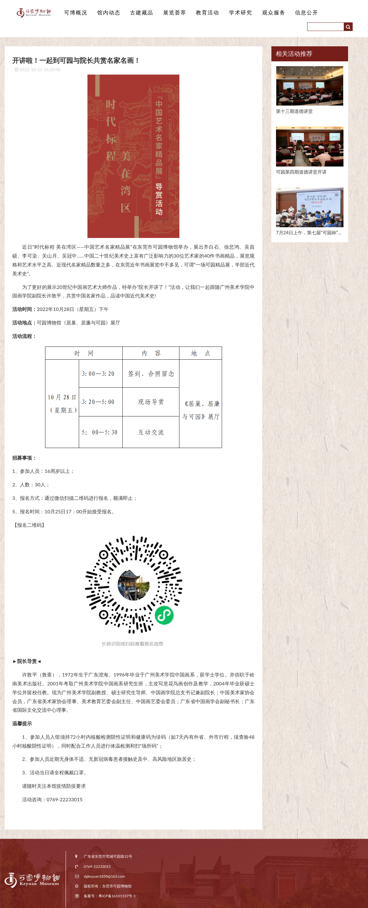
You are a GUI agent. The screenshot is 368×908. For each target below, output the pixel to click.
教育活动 (202, 13)
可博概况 (75, 13)
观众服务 (266, 13)
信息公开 (297, 13)
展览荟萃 (170, 13)
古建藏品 (139, 13)
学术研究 (234, 13)
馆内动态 (107, 13)
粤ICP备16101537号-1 (117, 896)
